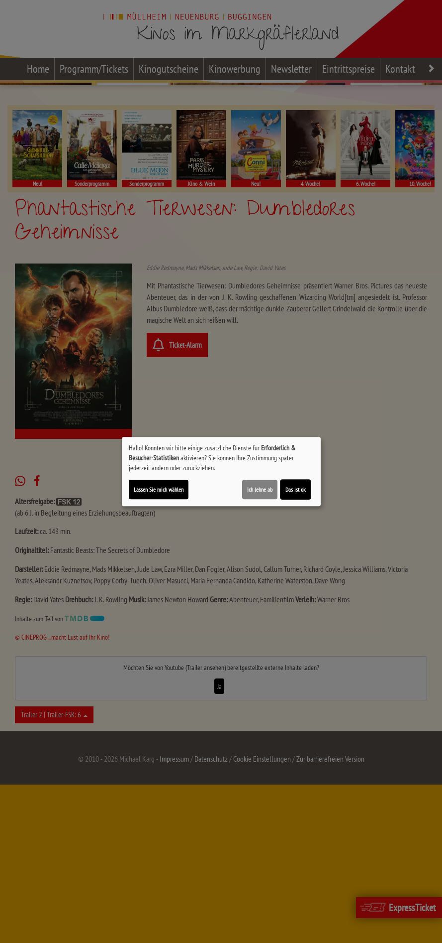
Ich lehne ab (259, 489)
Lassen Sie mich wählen (158, 489)
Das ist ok (295, 489)
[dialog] (221, 472)
